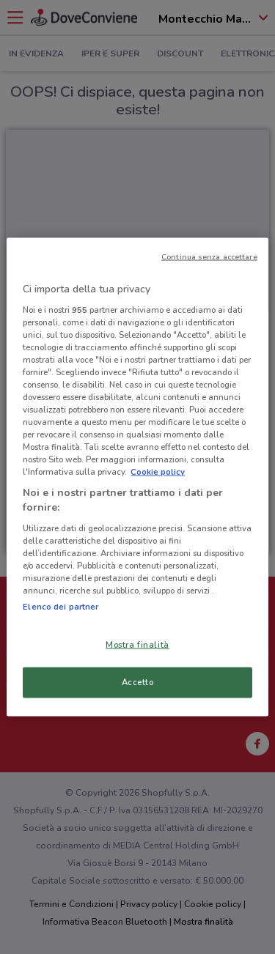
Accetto (138, 682)
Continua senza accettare (209, 256)
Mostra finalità (137, 645)
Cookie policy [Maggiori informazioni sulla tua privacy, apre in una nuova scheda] (158, 472)
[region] (137, 477)
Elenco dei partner (60, 607)
